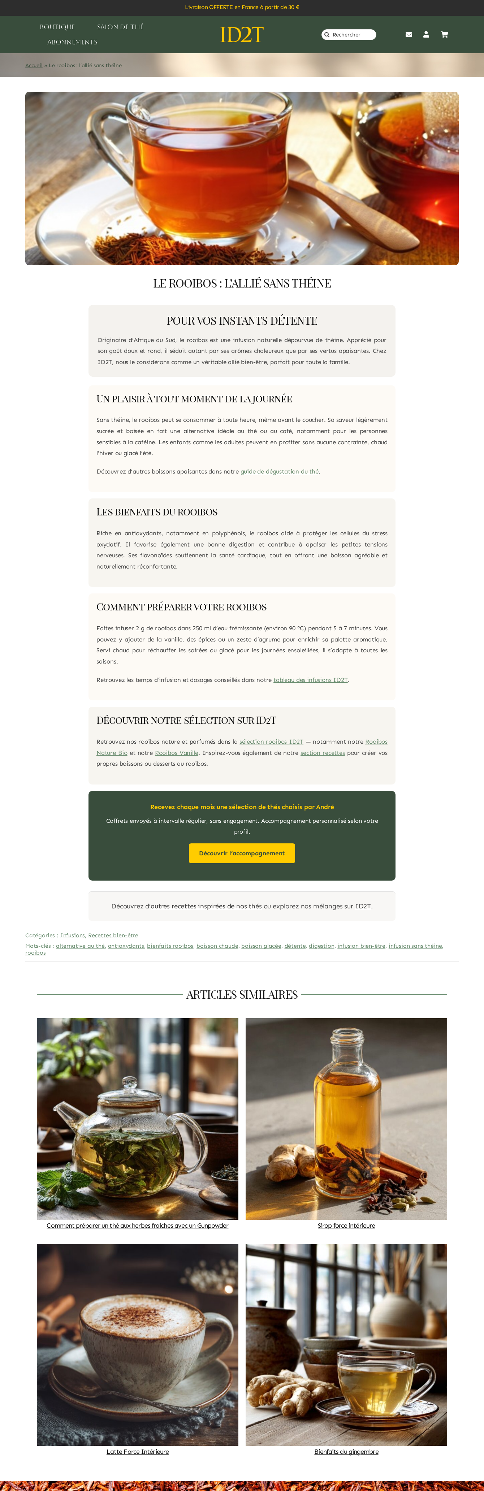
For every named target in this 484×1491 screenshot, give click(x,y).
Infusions (72, 935)
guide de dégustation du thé (280, 471)
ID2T (363, 906)
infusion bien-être (361, 945)
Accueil (34, 65)
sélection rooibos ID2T (271, 741)
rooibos (35, 952)
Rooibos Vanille (176, 752)
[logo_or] (242, 29)
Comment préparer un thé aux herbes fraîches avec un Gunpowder (137, 1225)
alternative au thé (80, 945)
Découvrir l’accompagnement (242, 853)
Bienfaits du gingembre (346, 1452)
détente (295, 945)
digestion (321, 945)
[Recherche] (326, 34)
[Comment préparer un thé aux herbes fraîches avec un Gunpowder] (137, 1023)
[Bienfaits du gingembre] (346, 1249)
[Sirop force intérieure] (346, 1023)
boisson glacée (261, 945)
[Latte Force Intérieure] (137, 1249)
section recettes (323, 752)
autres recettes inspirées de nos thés (206, 906)
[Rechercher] (348, 34)
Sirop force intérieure (346, 1225)
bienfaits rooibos (170, 945)
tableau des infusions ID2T (310, 679)
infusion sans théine (415, 945)
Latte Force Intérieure (138, 1452)
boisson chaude (217, 945)
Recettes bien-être (113, 935)
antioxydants (126, 945)
